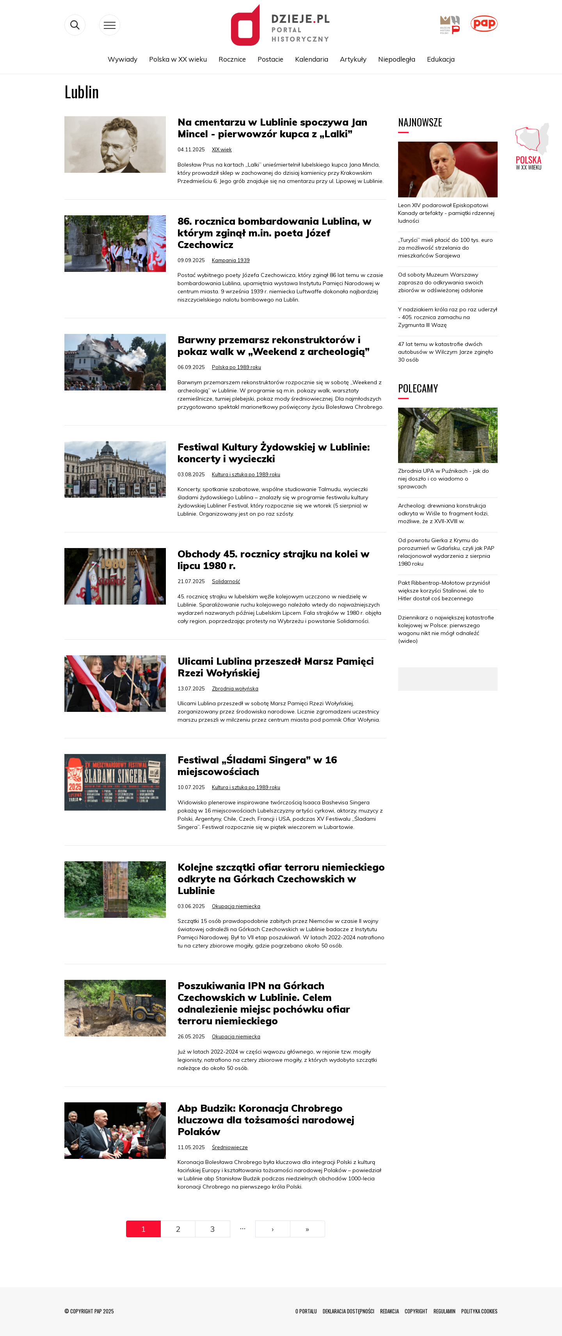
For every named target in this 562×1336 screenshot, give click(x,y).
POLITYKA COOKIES (479, 1311)
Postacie (270, 59)
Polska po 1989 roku (236, 367)
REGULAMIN (444, 1311)
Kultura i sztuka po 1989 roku (246, 474)
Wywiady (122, 59)
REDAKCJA (389, 1311)
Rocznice (232, 59)
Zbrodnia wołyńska (235, 688)
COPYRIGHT (416, 1311)
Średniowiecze (230, 1147)
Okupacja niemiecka (236, 906)
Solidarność (226, 581)
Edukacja (441, 59)
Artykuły (353, 59)
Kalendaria (311, 59)
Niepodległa (396, 59)
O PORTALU (306, 1311)
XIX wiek (222, 149)
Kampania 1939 (231, 260)
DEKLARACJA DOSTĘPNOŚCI (348, 1311)
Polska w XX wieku (178, 59)
